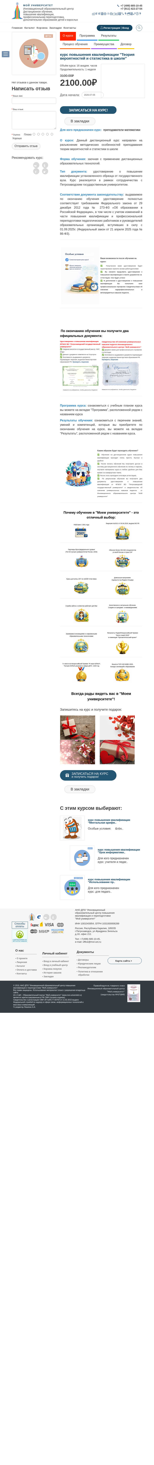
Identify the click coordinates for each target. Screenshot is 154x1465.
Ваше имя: (18, 96)
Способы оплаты (19, 925)
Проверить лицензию (80, 362)
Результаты (108, 35)
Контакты (70, 27)
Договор (125, 44)
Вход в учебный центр (55, 965)
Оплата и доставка (26, 970)
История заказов (51, 972)
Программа (87, 35)
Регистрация (112, 27)
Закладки (48, 976)
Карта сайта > (123, 961)
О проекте (21, 958)
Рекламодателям (86, 967)
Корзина (42, 27)
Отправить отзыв (26, 146)
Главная (17, 27)
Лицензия (21, 962)
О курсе (68, 35)
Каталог (29, 27)
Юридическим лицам (89, 963)
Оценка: (16, 135)
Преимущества (104, 44)
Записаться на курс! (88, 110)
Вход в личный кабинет (55, 961)
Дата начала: (70, 95)
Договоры (83, 960)
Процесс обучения (75, 44)
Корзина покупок (52, 969)
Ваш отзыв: (18, 109)
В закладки (80, 121)
